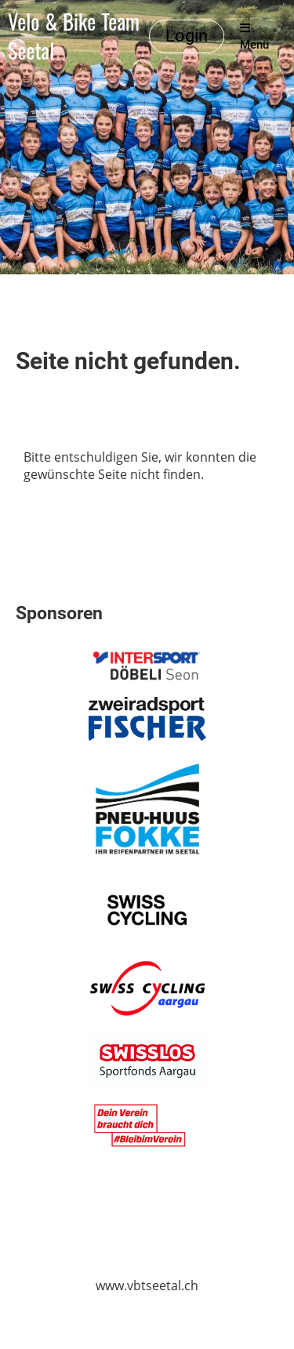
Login (186, 35)
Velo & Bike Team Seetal (74, 37)
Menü (254, 37)
